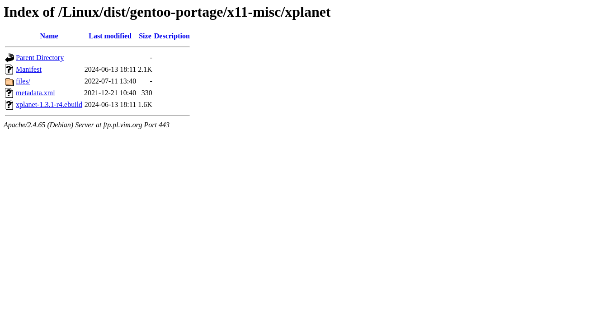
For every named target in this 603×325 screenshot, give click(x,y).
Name (49, 36)
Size (145, 36)
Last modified (110, 36)
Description (172, 36)
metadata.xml (35, 93)
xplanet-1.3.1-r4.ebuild (49, 104)
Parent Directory (40, 57)
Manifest (29, 69)
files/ (23, 81)
